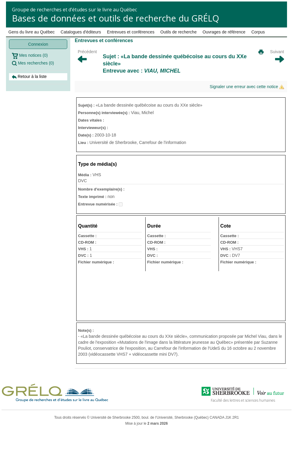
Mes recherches (33, 63)
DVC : (84, 255)
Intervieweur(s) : (93, 127)
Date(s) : (86, 135)
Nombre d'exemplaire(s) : (101, 189)
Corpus (258, 32)
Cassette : (87, 236)
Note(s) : (86, 330)
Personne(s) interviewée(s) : (104, 112)
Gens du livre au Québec (31, 32)
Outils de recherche (178, 32)
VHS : (83, 249)
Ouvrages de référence (224, 32)
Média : (85, 175)
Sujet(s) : (87, 105)
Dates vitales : (91, 120)
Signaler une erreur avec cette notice (247, 86)
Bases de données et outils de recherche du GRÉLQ (115, 18)
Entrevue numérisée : (98, 204)
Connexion (38, 44)
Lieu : (83, 142)
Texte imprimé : (93, 196)
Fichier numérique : (96, 262)
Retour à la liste (29, 76)
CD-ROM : (87, 242)
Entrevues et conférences (131, 32)
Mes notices (30, 56)
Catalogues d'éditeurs (81, 32)
